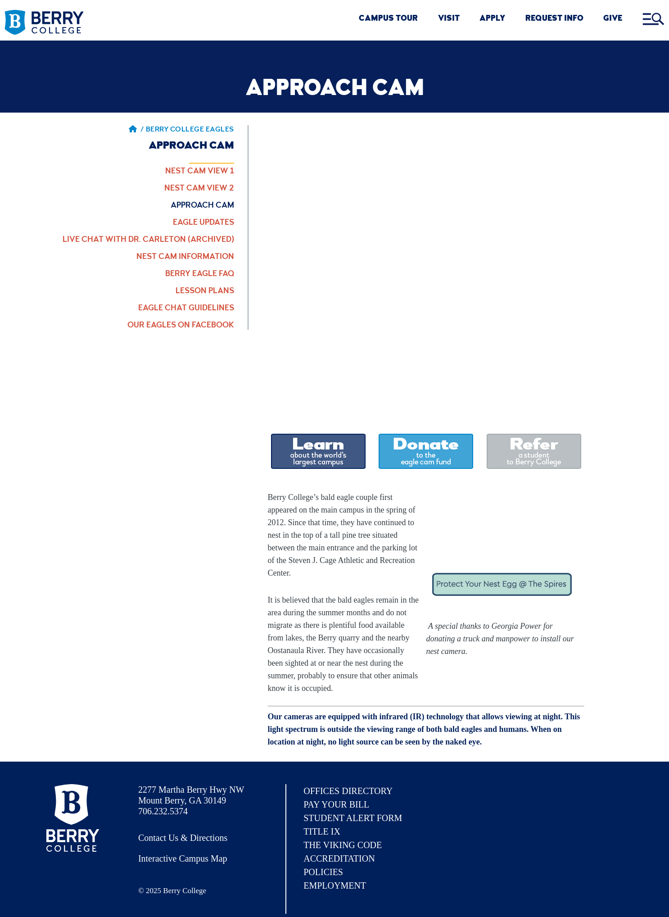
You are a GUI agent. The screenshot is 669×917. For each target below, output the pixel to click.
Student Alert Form (352, 818)
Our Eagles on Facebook (180, 326)
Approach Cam (202, 206)
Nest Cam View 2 (199, 189)
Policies (323, 872)
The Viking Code (342, 845)
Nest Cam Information (185, 257)
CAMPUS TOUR (388, 19)
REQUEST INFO (554, 19)
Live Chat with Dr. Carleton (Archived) (148, 240)
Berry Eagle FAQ (199, 274)
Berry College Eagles (190, 130)
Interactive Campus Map (182, 858)
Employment (334, 885)
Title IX (321, 831)
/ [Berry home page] (136, 130)
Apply (492, 19)
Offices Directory (348, 791)
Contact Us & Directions (182, 838)
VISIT (449, 19)
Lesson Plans (205, 291)
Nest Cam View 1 (199, 172)
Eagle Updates (203, 223)
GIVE (612, 19)
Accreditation (339, 858)
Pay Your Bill (336, 804)
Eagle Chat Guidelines (186, 308)
